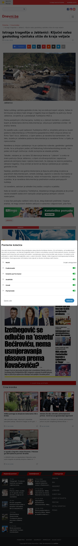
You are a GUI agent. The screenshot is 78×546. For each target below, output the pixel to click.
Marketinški (10, 291)
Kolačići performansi (13, 274)
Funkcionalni (10, 268)
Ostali (8, 285)
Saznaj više (8, 300)
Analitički (9, 279)
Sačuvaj (69, 300)
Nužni (8, 262)
